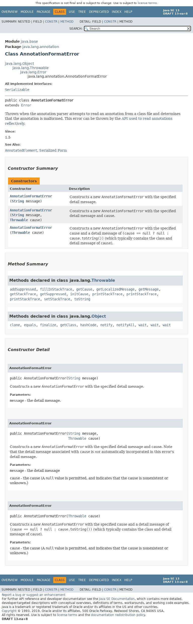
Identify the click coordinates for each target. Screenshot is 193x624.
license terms (147, 3)
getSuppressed (53, 294)
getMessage (148, 289)
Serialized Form (53, 150)
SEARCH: (75, 28)
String (18, 201)
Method (66, 21)
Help (128, 12)
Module (27, 12)
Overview (10, 12)
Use (72, 12)
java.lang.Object (19, 64)
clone (15, 325)
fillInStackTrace (56, 289)
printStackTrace (107, 294)
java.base (29, 41)
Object (98, 316)
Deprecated (99, 12)
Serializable (17, 90)
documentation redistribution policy (118, 615)
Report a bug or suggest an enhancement (33, 595)
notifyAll (125, 325)
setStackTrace (57, 299)
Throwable (19, 220)
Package (44, 12)
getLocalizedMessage (115, 289)
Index (116, 12)
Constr (51, 21)
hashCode (88, 325)
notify (106, 325)
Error (26, 105)
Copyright (9, 611)
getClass (68, 325)
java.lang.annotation (40, 47)
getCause (84, 289)
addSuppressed (23, 289)
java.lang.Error (33, 72)
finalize (48, 325)
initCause (79, 294)
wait (142, 325)
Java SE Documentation (117, 599)
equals (30, 325)
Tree (82, 12)
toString (82, 299)
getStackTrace (23, 294)
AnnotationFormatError (31, 196)
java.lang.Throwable (31, 68)
